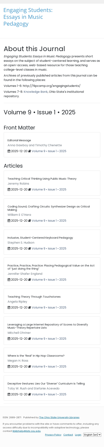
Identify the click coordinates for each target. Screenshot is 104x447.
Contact (68, 434)
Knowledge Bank (36, 92)
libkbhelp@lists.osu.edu (27, 431)
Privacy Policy (53, 434)
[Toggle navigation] (8, 31)
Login (78, 434)
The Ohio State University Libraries (59, 417)
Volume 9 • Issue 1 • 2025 (49, 151)
